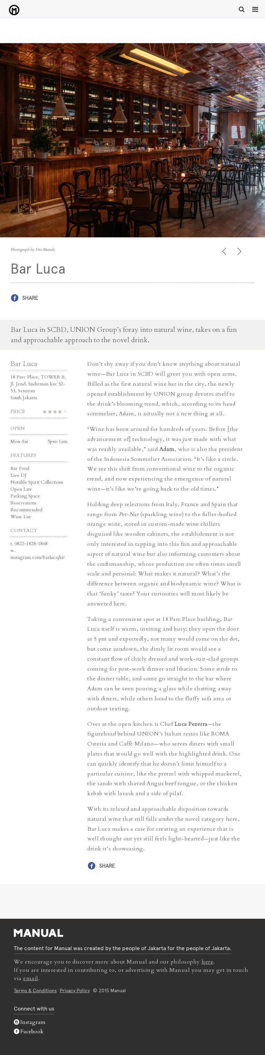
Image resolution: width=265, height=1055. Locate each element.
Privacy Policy (75, 990)
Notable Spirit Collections (36, 482)
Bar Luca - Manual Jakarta (14, 10)
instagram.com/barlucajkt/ (37, 557)
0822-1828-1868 (31, 543)
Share (30, 298)
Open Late (21, 489)
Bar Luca (23, 363)
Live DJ (18, 475)
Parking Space (25, 496)
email (30, 978)
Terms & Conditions (35, 990)
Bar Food (19, 468)
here (207, 962)
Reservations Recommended (26, 506)
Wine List (20, 516)
